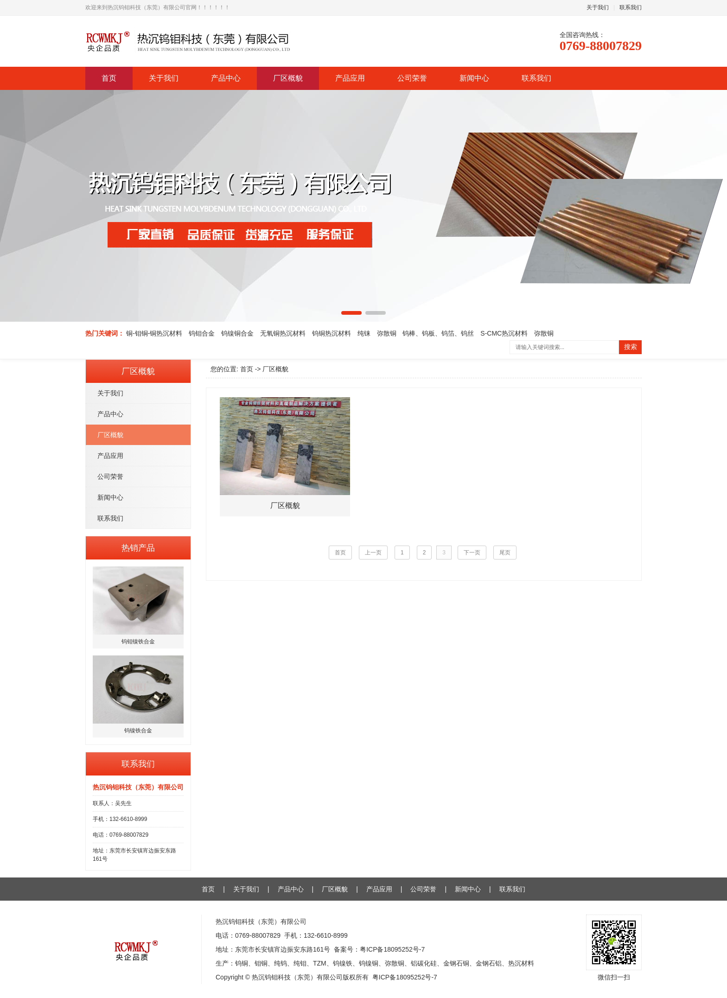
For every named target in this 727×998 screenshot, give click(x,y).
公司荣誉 (412, 78)
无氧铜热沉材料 (283, 333)
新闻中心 (474, 78)
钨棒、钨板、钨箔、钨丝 (438, 333)
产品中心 (226, 78)
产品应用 (350, 78)
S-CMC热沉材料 (504, 333)
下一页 (472, 552)
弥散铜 (386, 333)
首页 (109, 78)
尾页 (504, 552)
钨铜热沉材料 (331, 333)
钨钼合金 (202, 333)
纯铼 (363, 333)
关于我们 (598, 7)
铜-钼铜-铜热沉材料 (154, 333)
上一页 (373, 552)
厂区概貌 (288, 78)
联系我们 (630, 7)
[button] (351, 313)
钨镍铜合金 (237, 333)
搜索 (630, 346)
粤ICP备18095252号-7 (392, 949)
